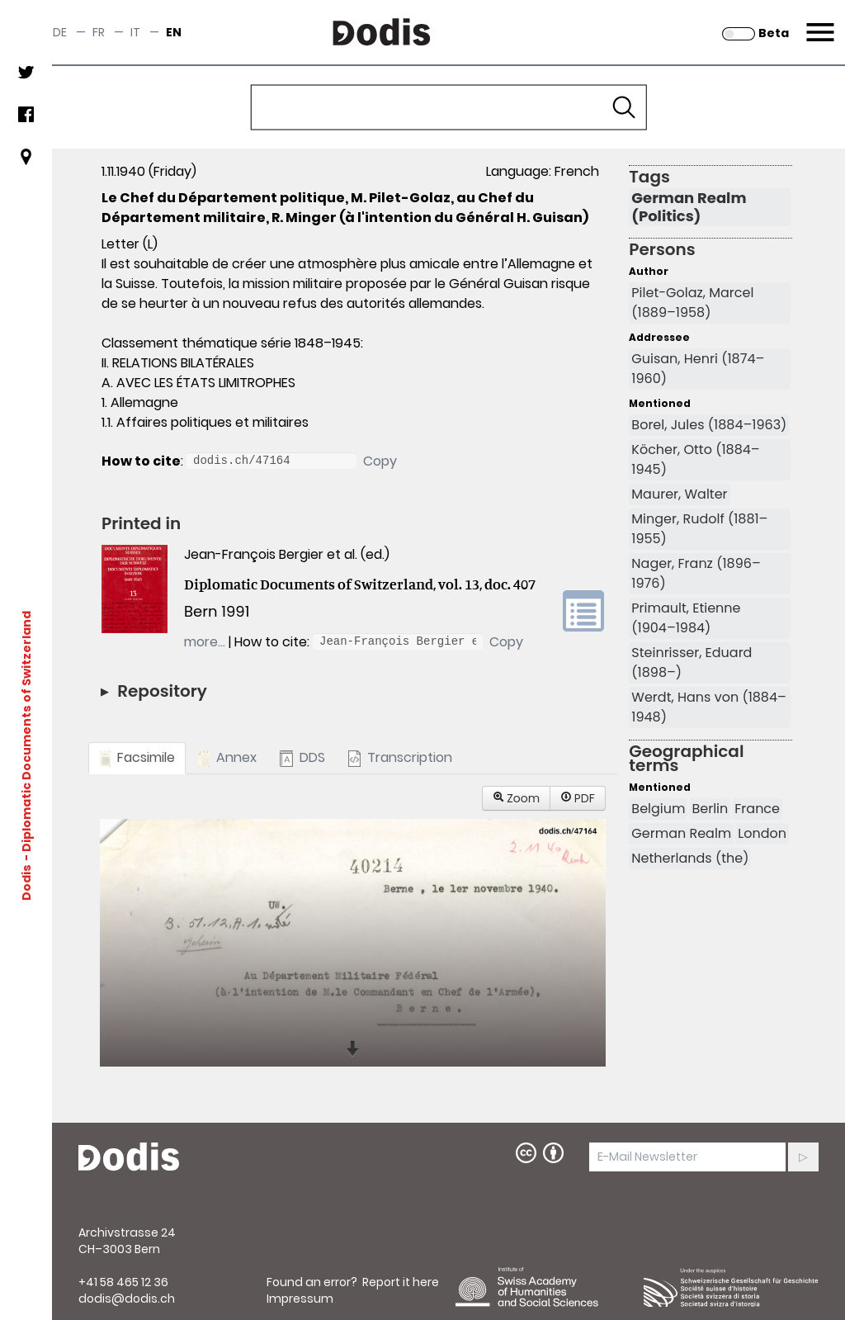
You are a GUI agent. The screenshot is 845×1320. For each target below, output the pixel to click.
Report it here (400, 1282)
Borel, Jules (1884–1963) (708, 424)
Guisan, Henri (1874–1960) (697, 368)
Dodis (26, 882)
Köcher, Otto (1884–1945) (695, 459)
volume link (583, 611)
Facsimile (137, 757)
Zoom (517, 798)
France (757, 808)
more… (204, 641)
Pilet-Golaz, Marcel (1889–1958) (692, 302)
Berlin (710, 808)
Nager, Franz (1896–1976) (695, 573)
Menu (818, 22)
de (60, 32)
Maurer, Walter (679, 494)
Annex (227, 757)
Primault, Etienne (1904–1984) (685, 617)
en (174, 32)
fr (98, 32)
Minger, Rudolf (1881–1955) (699, 528)
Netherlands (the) (689, 858)
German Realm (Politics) (688, 207)
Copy (380, 461)
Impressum (300, 1298)
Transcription (400, 757)
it (135, 32)
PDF (577, 798)
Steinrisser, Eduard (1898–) (691, 662)
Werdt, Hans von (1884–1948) (708, 707)
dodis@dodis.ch (126, 1298)
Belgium (658, 808)
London (762, 833)
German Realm (681, 833)
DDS (302, 757)
